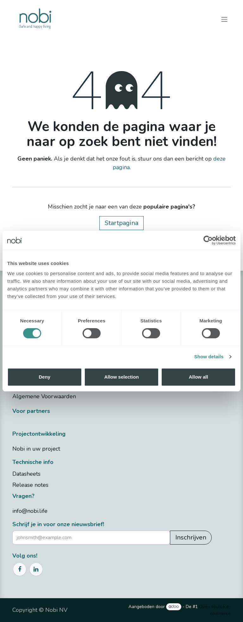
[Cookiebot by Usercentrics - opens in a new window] (208, 240)
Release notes (30, 485)
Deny (44, 377)
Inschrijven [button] (190, 537)
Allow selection (121, 377)
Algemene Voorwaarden (44, 396)
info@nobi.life (29, 511)
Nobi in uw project (36, 449)
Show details (209, 356)
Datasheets (26, 474)
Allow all (198, 377)
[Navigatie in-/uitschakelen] (224, 18)
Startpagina (121, 223)
